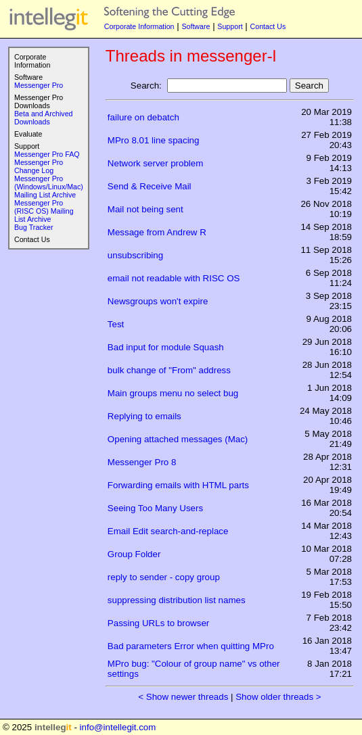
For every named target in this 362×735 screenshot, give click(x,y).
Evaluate (28, 134)
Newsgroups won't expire (158, 301)
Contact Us (268, 26)
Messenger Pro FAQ (47, 154)
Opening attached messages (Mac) (178, 439)
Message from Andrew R (157, 232)
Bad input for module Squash (166, 347)
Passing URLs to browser (158, 623)
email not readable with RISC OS (174, 278)
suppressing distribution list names (177, 600)
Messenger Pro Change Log (38, 166)
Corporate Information (139, 26)
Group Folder (134, 554)
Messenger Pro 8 (142, 462)
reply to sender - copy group (164, 577)
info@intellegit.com (118, 727)
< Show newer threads (183, 697)
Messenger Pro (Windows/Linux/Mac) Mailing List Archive (48, 186)
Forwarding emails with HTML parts (178, 485)
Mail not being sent (145, 209)
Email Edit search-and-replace (168, 531)
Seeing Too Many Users (155, 508)
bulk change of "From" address (169, 370)
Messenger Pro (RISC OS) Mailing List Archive (44, 211)
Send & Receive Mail (149, 186)
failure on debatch (143, 117)
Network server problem (155, 163)
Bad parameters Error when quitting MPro (191, 646)
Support (229, 26)
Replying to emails (144, 416)
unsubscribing (135, 255)
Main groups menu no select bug (173, 393)
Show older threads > (278, 697)
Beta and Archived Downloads (43, 118)
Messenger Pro (38, 85)
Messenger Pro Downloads (38, 101)
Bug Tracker (33, 227)
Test (116, 324)
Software (195, 26)
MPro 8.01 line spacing (154, 140)
